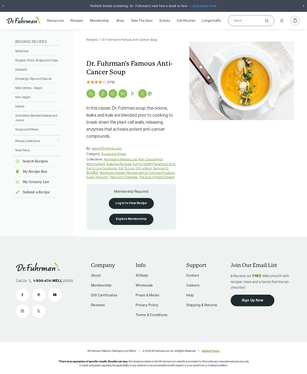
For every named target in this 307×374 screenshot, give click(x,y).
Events (165, 20)
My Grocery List (31, 182)
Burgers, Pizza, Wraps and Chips (36, 60)
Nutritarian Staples (112, 173)
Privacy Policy (147, 305)
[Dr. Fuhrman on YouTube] (54, 294)
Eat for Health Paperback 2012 (154, 164)
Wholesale (144, 285)
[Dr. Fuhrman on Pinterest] (38, 294)
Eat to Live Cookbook (102, 168)
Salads (19, 106)
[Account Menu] (281, 20)
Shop (120, 20)
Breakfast (22, 51)
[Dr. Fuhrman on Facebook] (22, 294)
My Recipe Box (30, 171)
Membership (99, 20)
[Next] (303, 6)
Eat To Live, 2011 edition (135, 168)
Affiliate (142, 275)
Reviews (98, 305)
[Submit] (266, 20)
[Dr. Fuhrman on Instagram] (22, 311)
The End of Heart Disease (157, 177)
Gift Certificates (104, 295)
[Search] (249, 20)
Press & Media (147, 295)
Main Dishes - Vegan (28, 88)
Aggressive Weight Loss (120, 159)
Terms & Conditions (151, 315)
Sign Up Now (252, 300)
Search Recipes (30, 161)
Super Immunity (97, 177)
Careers (193, 285)
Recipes (76, 20)
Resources (55, 20)
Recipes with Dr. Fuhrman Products (150, 173)
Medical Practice (211, 351)
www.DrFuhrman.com (107, 148)
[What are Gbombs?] (149, 93)
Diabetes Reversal (119, 164)
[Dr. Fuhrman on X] (38, 311)
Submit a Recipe (31, 192)
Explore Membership (131, 219)
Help (190, 295)
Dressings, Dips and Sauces (33, 78)
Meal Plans (22, 150)
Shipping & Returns (201, 305)
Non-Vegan (22, 97)
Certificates (186, 20)
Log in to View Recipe (131, 203)
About (96, 275)
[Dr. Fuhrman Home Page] (23, 20)
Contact (192, 275)
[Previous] (3, 6)
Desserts (21, 69)
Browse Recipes (31, 42)
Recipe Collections (27, 141)
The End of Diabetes (123, 177)
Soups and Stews (27, 129)
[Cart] (294, 20)
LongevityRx (211, 20)
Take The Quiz (142, 20)
